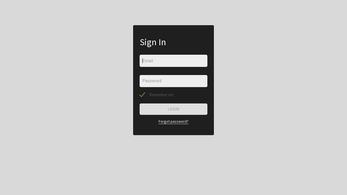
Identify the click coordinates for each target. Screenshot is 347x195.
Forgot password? (173, 121)
